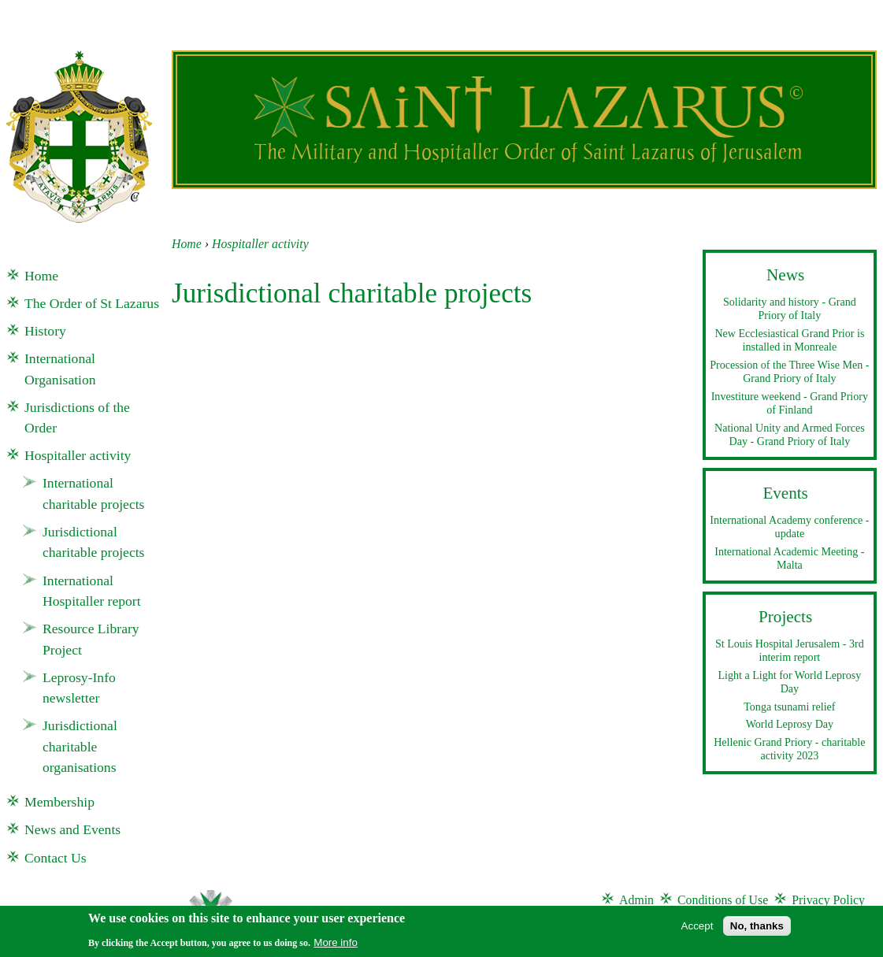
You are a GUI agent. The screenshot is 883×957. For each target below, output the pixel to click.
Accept (697, 930)
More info (336, 946)
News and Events (72, 829)
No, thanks (757, 930)
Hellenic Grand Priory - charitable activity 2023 (789, 749)
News (785, 274)
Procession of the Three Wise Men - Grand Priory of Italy (789, 371)
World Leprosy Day (789, 724)
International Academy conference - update (789, 527)
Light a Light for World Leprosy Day (789, 682)
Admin (636, 900)
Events (784, 493)
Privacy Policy (828, 900)
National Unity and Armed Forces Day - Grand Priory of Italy (789, 434)
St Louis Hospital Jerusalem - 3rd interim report (789, 650)
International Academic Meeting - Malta (789, 558)
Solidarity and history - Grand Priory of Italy (789, 308)
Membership (59, 802)
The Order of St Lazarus (91, 303)
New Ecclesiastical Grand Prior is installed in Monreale (789, 340)
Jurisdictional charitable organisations (80, 746)
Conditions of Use (722, 900)
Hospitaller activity (260, 243)
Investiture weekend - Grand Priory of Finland (789, 403)
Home (187, 243)
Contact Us (55, 858)
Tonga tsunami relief (789, 706)
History (45, 331)
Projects (785, 616)
